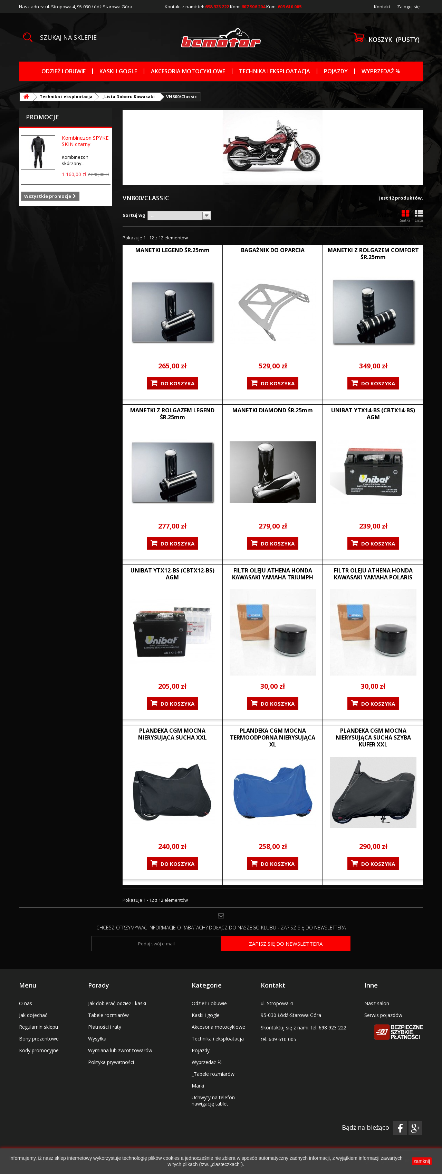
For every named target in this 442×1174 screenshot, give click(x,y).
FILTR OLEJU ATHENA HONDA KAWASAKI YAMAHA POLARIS (373, 574)
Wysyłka (97, 1038)
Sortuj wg (134, 215)
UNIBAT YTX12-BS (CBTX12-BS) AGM (172, 574)
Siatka (405, 216)
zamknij (422, 1161)
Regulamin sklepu (38, 1027)
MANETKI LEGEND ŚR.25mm (172, 250)
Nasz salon (376, 1003)
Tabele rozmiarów (108, 1015)
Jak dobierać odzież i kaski (117, 1003)
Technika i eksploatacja (274, 71)
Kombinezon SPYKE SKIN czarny (85, 140)
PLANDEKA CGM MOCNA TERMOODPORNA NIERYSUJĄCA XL (272, 737)
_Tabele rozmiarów (213, 1074)
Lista (419, 216)
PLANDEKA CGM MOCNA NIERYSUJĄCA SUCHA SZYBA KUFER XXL (373, 737)
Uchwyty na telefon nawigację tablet (213, 1100)
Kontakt (382, 6)
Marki (198, 1085)
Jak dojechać (33, 1015)
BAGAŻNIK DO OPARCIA (273, 250)
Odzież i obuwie (63, 71)
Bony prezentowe (39, 1038)
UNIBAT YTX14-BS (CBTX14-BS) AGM (373, 414)
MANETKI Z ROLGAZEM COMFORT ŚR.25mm (373, 253)
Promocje (42, 117)
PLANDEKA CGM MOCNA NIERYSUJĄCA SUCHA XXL (172, 734)
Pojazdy (336, 71)
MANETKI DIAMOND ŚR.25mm (272, 410)
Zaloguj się (408, 6)
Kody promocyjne (39, 1050)
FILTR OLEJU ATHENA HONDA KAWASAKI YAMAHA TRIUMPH (272, 574)
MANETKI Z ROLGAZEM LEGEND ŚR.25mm (172, 414)
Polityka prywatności (111, 1062)
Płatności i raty (104, 1027)
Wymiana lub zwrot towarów (120, 1050)
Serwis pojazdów (383, 1015)
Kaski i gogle (118, 71)
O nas (25, 1003)
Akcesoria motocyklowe (188, 71)
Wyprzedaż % (381, 71)
